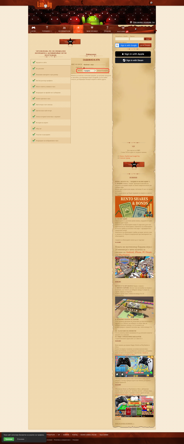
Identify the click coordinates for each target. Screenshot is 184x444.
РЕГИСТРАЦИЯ (145, 45)
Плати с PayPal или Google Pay (129, 156)
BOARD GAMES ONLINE (88, 435)
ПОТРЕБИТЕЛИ (64, 29)
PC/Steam (147, 252)
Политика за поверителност (62, 440)
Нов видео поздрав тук (144, 22)
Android (130, 252)
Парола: (132, 36)
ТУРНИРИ (47, 29)
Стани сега (70, 42)
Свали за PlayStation (121, 395)
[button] (126, 45)
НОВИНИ (66, 435)
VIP (78, 29)
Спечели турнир (124, 158)
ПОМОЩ (107, 29)
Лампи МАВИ (104, 435)
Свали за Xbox (130, 355)
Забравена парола (120, 42)
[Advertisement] (133, 101)
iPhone (138, 252)
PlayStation (124, 255)
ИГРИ (33, 29)
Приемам (8, 439)
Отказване (75, 440)
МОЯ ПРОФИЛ (92, 29)
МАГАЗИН (123, 29)
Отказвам (20, 439)
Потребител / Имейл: (121, 36)
